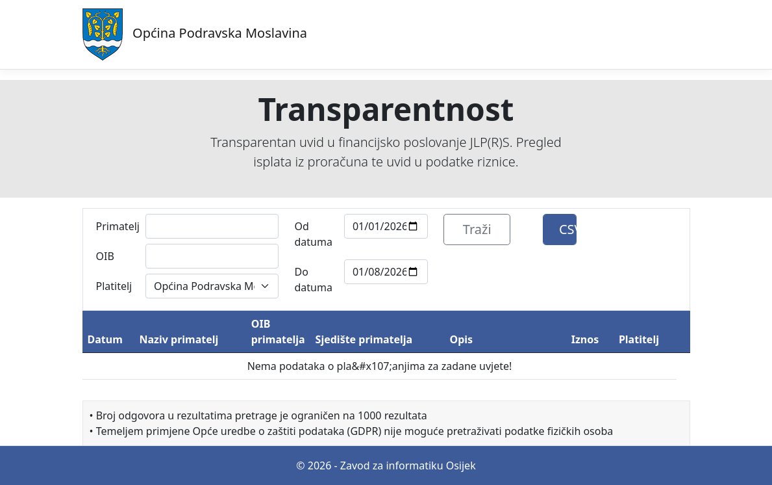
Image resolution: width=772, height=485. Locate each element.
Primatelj (117, 226)
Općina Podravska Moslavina (195, 34)
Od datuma (313, 234)
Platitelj (114, 286)
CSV (568, 229)
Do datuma (313, 280)
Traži (477, 229)
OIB (105, 256)
